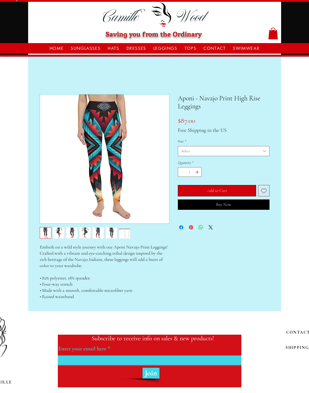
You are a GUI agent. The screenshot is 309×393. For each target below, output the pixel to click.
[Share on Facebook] (181, 227)
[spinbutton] (189, 172)
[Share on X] (211, 227)
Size (182, 141)
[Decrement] (182, 172)
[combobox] (224, 151)
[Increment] (197, 172)
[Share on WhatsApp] (201, 227)
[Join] (151, 373)
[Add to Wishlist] (264, 190)
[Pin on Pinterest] (191, 227)
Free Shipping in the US (202, 130)
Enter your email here (82, 348)
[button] (273, 33)
